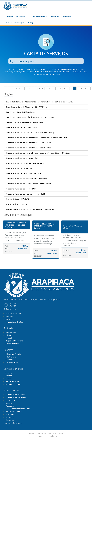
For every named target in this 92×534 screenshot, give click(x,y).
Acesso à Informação (15, 22)
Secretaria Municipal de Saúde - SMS (21, 189)
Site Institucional (39, 16)
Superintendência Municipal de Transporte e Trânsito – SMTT (31, 209)
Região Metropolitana (14, 341)
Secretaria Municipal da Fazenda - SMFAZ (23, 127)
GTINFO (9, 319)
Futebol (9, 338)
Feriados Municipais (13, 313)
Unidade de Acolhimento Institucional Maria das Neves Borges (15, 224)
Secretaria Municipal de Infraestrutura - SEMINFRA (26, 178)
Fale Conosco (11, 357)
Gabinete (9, 316)
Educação (9, 335)
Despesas (10, 406)
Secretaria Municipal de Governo (19, 168)
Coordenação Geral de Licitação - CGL (21, 112)
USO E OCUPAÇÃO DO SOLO (72, 226)
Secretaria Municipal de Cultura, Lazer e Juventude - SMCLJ (30, 132)
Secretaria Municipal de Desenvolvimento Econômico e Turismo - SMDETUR (36, 138)
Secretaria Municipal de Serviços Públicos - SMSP (25, 194)
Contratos (10, 420)
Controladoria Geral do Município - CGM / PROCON (26, 107)
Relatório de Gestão (14, 411)
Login (31, 22)
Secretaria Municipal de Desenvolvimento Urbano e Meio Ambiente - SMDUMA (37, 153)
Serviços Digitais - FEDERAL (16, 204)
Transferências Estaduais (16, 397)
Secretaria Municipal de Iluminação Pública (23, 173)
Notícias (9, 375)
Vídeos (8, 378)
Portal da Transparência (62, 16)
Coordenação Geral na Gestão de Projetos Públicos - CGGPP (30, 117)
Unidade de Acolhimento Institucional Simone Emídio (45, 225)
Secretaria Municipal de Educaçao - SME (22, 158)
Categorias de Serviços (17, 16)
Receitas (9, 403)
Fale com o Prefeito (13, 354)
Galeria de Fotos (12, 343)
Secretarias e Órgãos (14, 322)
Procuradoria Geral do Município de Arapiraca (24, 122)
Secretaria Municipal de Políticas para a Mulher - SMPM (28, 184)
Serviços (9, 373)
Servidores (10, 414)
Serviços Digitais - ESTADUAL (17, 199)
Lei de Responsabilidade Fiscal (18, 408)
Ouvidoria (9, 359)
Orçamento (10, 400)
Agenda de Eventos (13, 384)
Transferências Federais (15, 394)
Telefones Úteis (12, 362)
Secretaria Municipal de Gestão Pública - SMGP (25, 163)
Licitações (9, 417)
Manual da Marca (12, 381)
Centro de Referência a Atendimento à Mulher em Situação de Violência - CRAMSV (39, 102)
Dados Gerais (11, 332)
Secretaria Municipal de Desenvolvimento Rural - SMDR (28, 143)
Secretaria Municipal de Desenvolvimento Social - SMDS (28, 148)
